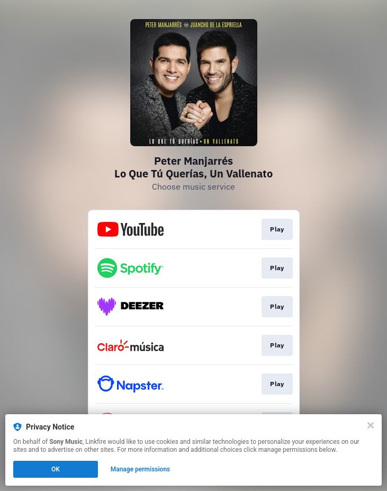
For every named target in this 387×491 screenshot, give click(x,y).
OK (55, 469)
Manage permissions (140, 469)
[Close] (370, 425)
